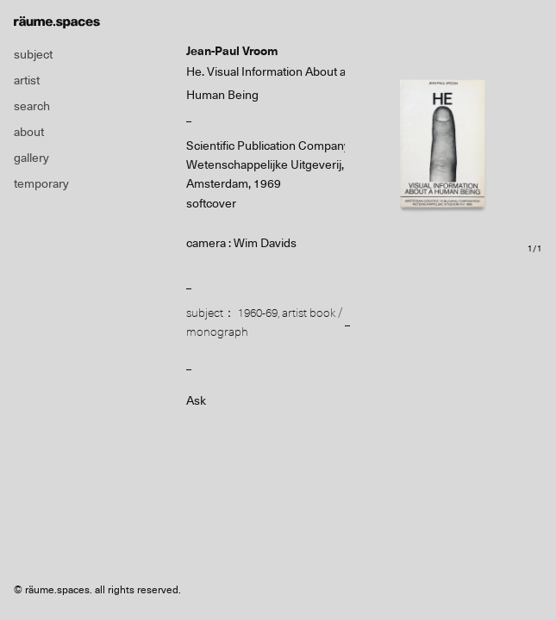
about (29, 132)
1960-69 (258, 312)
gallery (31, 157)
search (32, 106)
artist (27, 80)
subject (33, 54)
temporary (41, 183)
